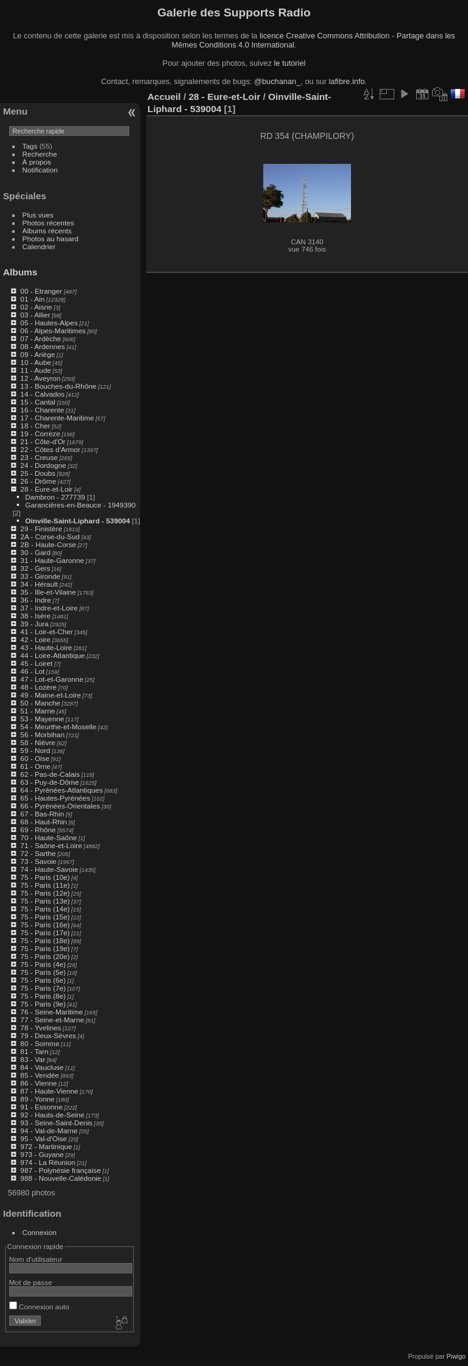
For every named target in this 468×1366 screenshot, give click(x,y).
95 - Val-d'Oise (43, 1138)
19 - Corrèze (40, 433)
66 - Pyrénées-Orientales (60, 806)
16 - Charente (42, 410)
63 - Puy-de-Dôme (49, 782)
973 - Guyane (41, 1154)
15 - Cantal (37, 402)
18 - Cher (35, 426)
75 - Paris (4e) (43, 964)
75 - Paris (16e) (44, 925)
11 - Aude (35, 370)
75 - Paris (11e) (44, 885)
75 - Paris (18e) (44, 940)
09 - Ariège (37, 354)
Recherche (40, 154)
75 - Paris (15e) (44, 917)
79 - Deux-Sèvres (48, 1035)
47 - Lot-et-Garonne (51, 679)
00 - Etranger (41, 291)
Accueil (164, 96)
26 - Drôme (38, 481)
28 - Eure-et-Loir (46, 489)
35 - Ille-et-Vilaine (48, 592)
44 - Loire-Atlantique (52, 655)
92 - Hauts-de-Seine (52, 1115)
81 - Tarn (34, 1051)
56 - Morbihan (42, 734)
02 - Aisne (36, 307)
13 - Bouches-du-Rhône (58, 386)
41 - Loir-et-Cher (46, 631)
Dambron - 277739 (55, 497)
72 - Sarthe (37, 853)
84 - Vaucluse (41, 1067)
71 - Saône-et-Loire (51, 845)
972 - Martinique (46, 1146)
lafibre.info (347, 81)
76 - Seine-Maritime (51, 1012)
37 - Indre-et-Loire (48, 608)
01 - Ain (32, 299)
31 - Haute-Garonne (52, 560)
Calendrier (39, 246)
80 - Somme (39, 1043)
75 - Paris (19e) (44, 948)
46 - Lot (32, 671)
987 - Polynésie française (60, 1170)
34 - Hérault (38, 584)
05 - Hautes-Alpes (48, 323)
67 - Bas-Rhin (42, 814)
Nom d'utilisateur (35, 1259)
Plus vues (38, 215)
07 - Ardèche (40, 338)
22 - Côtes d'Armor (50, 449)
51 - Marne (37, 711)
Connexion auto (39, 1307)
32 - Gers (35, 568)
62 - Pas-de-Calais (49, 774)
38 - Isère (35, 616)
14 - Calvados (42, 394)
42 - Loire (35, 639)
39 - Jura (34, 624)
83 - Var (32, 1059)
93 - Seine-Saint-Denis (56, 1123)
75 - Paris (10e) (44, 877)
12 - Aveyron (40, 378)
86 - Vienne (38, 1083)
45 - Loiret (36, 663)
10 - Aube (35, 362)
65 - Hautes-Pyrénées (55, 798)
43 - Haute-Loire (46, 647)
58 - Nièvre (37, 742)
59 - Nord (35, 750)
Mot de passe (30, 1282)
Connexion (40, 1232)
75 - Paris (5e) (43, 972)
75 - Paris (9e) (43, 1004)
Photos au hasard (51, 238)
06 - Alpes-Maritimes (52, 330)
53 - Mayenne (42, 719)
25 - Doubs (37, 473)
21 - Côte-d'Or (42, 441)
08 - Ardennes (42, 346)
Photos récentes (48, 223)
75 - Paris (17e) (44, 932)
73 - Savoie (38, 861)
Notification (40, 170)
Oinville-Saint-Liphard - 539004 (77, 521)
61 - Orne (35, 766)
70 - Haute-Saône (48, 837)
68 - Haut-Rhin (43, 822)
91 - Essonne (41, 1107)
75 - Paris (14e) (44, 909)
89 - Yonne (37, 1099)
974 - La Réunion (47, 1162)
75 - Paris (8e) (43, 996)
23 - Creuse (38, 457)
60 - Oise (34, 758)
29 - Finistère (41, 529)
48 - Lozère (38, 687)
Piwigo (456, 1356)
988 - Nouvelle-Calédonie (60, 1178)
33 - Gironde (40, 576)
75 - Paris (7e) (43, 988)
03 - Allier (35, 315)
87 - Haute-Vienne (49, 1091)
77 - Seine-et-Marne (52, 1020)
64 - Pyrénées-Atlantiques (61, 790)
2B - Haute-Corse (48, 544)
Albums (20, 272)
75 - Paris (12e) (44, 893)
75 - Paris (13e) (44, 901)
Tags (30, 146)
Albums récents (47, 231)
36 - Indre (35, 600)
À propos (37, 162)
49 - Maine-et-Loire (50, 695)
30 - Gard (35, 552)
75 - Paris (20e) (44, 956)
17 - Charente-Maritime (57, 418)
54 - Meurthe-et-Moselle (58, 727)
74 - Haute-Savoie (49, 869)
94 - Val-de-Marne (48, 1130)
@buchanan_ (277, 81)
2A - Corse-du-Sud (49, 536)
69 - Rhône (37, 829)
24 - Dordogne (43, 465)
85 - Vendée (39, 1075)
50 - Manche (40, 703)
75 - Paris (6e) (43, 980)
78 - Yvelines (40, 1028)
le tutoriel (289, 63)
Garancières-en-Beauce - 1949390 (80, 505)
